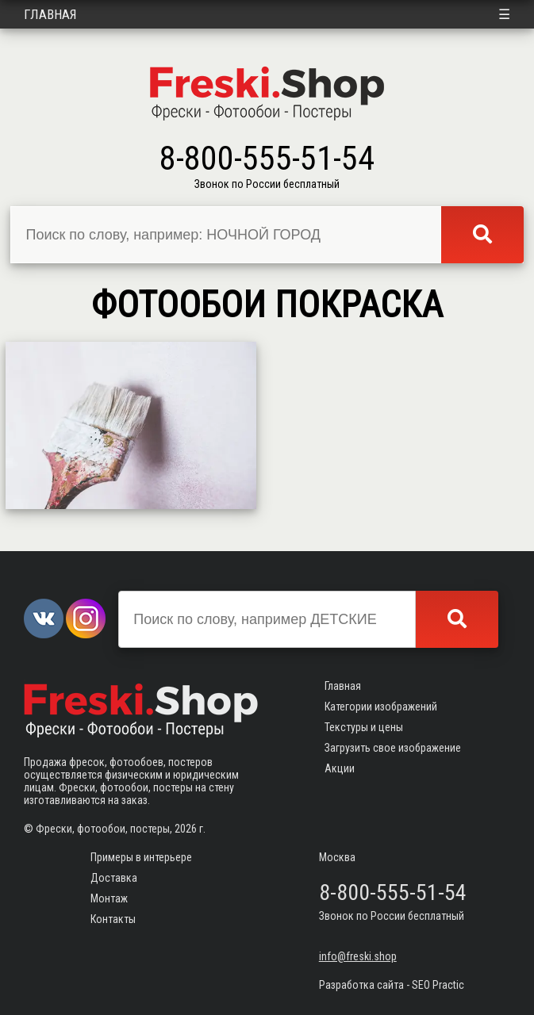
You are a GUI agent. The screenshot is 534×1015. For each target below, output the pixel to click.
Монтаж (109, 898)
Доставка (113, 877)
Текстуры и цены (364, 727)
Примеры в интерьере (141, 857)
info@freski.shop (358, 956)
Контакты (113, 919)
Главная (50, 14)
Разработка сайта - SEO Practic (391, 985)
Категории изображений (381, 706)
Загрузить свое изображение (393, 747)
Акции (340, 768)
